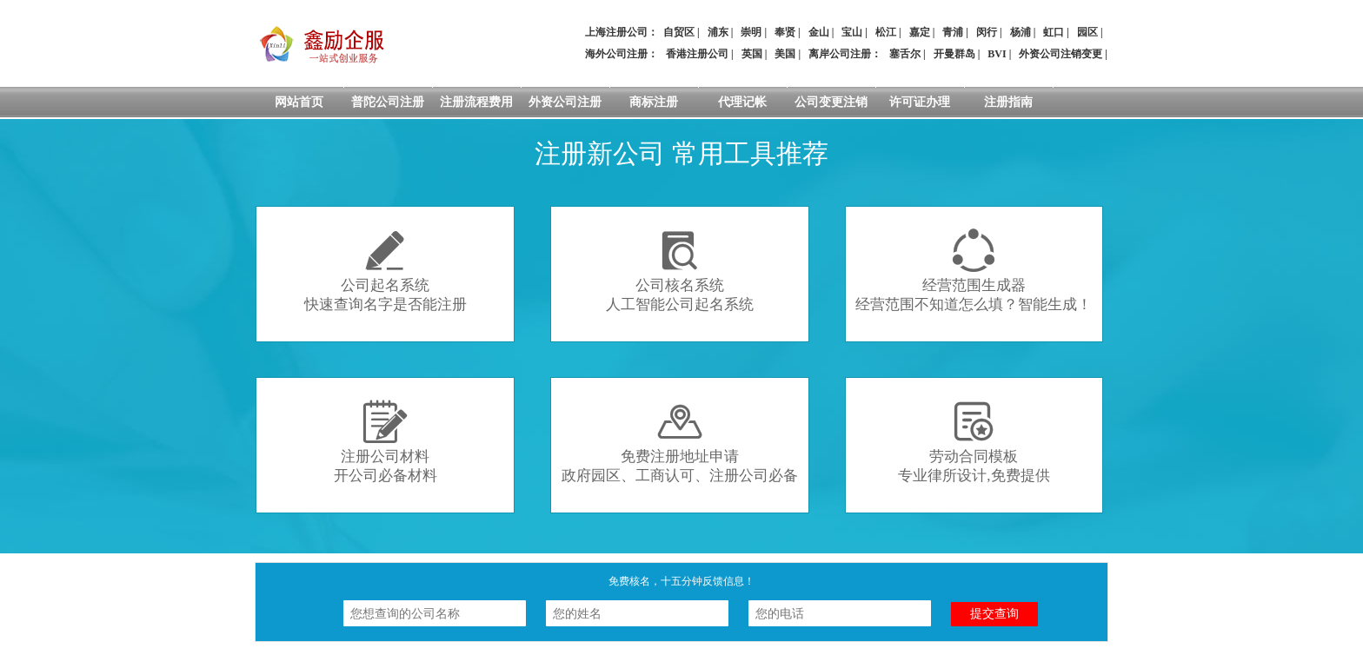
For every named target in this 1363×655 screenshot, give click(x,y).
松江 (885, 32)
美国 (785, 54)
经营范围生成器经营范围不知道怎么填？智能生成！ (973, 270)
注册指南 (1008, 102)
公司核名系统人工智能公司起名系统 (680, 270)
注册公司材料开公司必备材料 (385, 442)
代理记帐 (742, 102)
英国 (751, 54)
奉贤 (785, 32)
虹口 (1053, 32)
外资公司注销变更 (1060, 54)
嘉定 (919, 32)
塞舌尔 (905, 54)
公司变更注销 (831, 102)
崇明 (751, 32)
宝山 (851, 32)
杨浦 (1020, 32)
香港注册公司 (697, 54)
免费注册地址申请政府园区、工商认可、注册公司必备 (680, 442)
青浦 (952, 32)
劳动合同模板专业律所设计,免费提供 (973, 442)
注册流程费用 (476, 102)
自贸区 (679, 32)
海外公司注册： (621, 54)
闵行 (986, 32)
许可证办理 (919, 102)
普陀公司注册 (387, 102)
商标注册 (653, 102)
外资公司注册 (565, 102)
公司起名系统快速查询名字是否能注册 (385, 270)
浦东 (718, 32)
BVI (996, 54)
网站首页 (299, 102)
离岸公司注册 (839, 54)
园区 (1087, 32)
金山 (818, 32)
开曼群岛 (954, 54)
